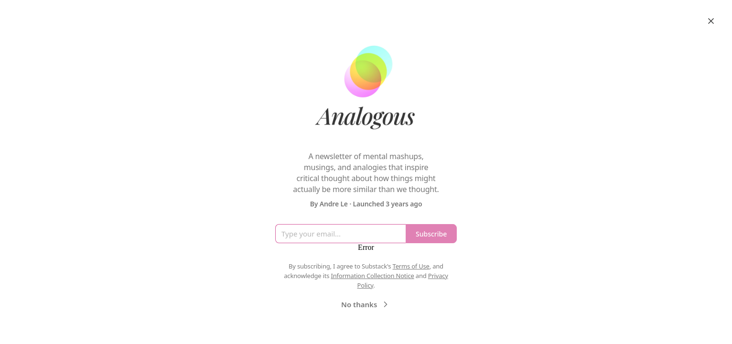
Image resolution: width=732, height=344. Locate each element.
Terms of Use (411, 266)
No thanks (365, 304)
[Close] (711, 21)
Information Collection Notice (372, 275)
